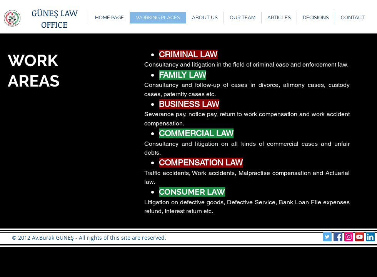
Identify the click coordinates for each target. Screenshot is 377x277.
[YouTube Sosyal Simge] (359, 236)
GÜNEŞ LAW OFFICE (54, 18)
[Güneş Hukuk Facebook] (338, 236)
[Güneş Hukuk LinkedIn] (370, 236)
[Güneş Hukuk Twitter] (327, 236)
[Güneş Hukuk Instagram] (348, 236)
